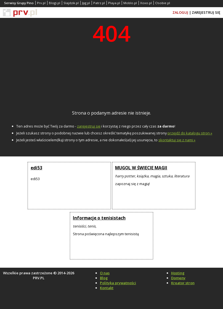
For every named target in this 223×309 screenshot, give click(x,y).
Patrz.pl (99, 3)
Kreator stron (183, 282)
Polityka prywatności (118, 282)
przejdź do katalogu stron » (190, 133)
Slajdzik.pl (71, 3)
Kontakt (106, 287)
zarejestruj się (88, 126)
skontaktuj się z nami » (176, 139)
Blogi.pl (54, 3)
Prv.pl (41, 3)
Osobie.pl (162, 3)
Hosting (177, 272)
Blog (104, 277)
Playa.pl (114, 3)
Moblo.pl (130, 3)
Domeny (178, 277)
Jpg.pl (86, 3)
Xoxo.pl (146, 3)
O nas (105, 272)
